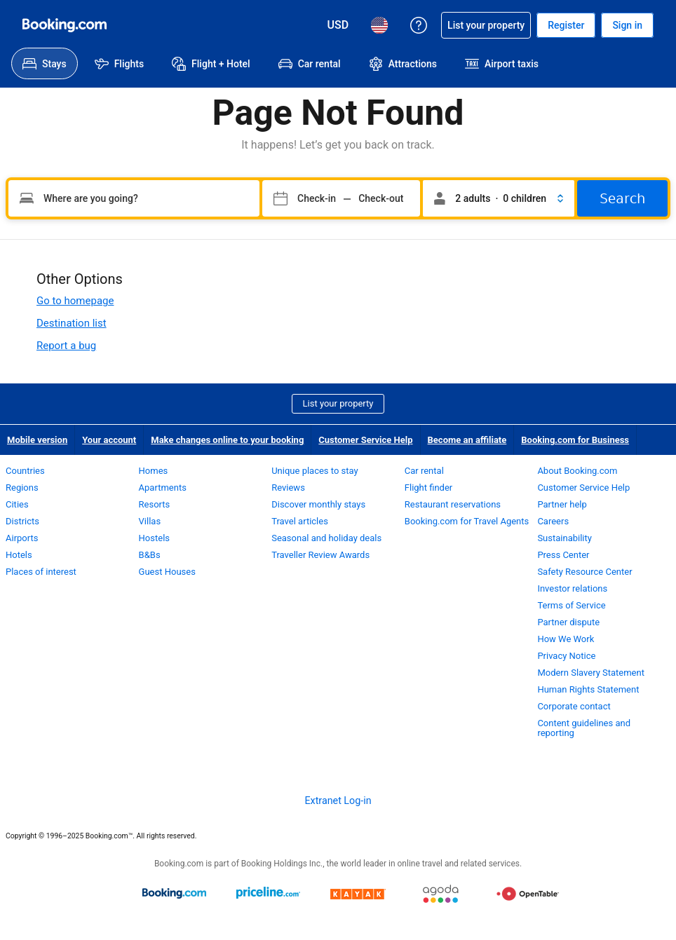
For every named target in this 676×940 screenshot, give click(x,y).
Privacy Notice (566, 655)
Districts (22, 521)
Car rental (424, 470)
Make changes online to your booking (227, 440)
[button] (498, 198)
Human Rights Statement (588, 689)
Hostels (154, 538)
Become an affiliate (467, 440)
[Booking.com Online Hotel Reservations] (64, 25)
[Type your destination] (133, 198)
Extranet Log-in (337, 800)
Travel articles (299, 521)
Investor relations (572, 588)
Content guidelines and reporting (583, 728)
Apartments (163, 487)
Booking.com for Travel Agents (467, 521)
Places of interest (41, 571)
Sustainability (564, 538)
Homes (153, 470)
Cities (17, 504)
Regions (22, 487)
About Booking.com (577, 470)
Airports (22, 538)
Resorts (154, 504)
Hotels (19, 555)
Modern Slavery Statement (590, 672)
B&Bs (150, 555)
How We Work (565, 639)
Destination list (71, 323)
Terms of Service (571, 605)
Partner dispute (568, 622)
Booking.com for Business (575, 440)
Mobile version (37, 440)
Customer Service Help (365, 440)
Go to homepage (75, 300)
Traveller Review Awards (320, 555)
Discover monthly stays (318, 504)
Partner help (561, 504)
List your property (338, 403)
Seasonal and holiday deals (326, 538)
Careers (553, 521)
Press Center (563, 555)
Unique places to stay (314, 470)
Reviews (288, 487)
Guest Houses (167, 571)
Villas (150, 521)
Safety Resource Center (584, 571)
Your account (109, 440)
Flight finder (428, 487)
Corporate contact (573, 706)
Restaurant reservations (453, 504)
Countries (25, 470)
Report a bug (66, 345)
